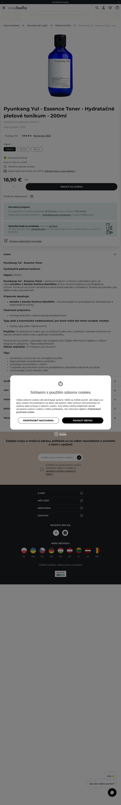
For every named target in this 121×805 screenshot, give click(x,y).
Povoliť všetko (83, 420)
